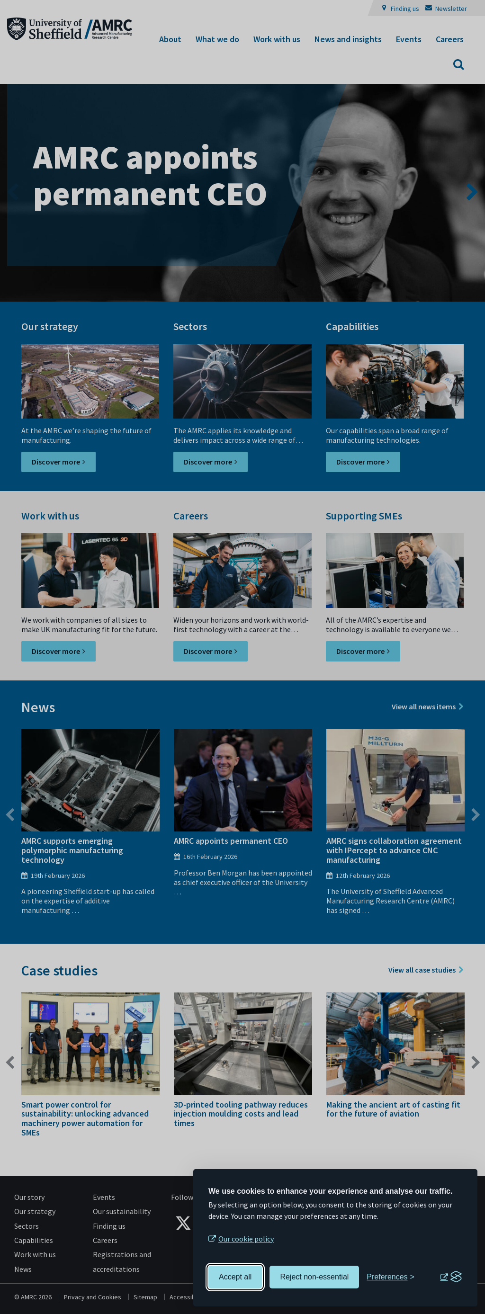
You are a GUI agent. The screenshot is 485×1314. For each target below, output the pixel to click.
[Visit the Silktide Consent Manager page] (451, 1277)
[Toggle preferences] (390, 1277)
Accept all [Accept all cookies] (235, 1277)
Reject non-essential (314, 1277)
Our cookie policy (246, 1238)
